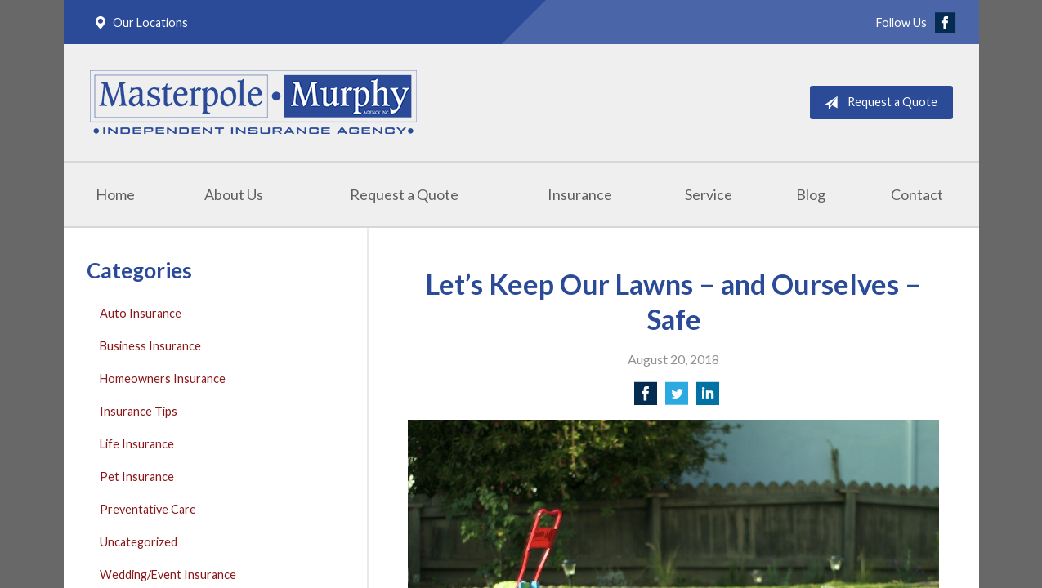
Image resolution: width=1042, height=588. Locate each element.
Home (115, 194)
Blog (810, 194)
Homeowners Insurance (163, 378)
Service (708, 194)
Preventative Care (148, 509)
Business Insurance (150, 346)
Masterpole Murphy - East (253, 102)
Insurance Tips (138, 411)
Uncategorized (138, 542)
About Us (233, 194)
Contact (917, 194)
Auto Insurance (140, 313)
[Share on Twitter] (676, 398)
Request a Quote (877, 103)
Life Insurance (137, 444)
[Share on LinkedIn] (707, 398)
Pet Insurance (137, 476)
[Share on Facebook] (645, 398)
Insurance (580, 194)
